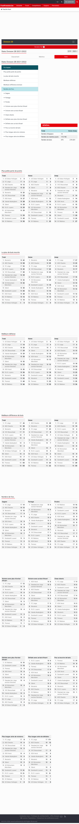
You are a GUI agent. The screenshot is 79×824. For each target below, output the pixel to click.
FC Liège (8, 182)
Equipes (46, 6)
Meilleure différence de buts (12, 85)
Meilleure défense (9, 80)
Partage (6, 98)
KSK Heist (8, 198)
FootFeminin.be (7, 6)
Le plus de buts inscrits (11, 76)
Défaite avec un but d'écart (13, 123)
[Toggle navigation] (73, 42)
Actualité (19, 6)
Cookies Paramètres (28, 818)
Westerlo (8, 192)
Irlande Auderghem (11, 201)
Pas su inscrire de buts (11, 128)
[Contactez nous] (61, 816)
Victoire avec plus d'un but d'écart (15, 106)
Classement (15, 57)
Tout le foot (6, 9)
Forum (27, 6)
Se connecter (69, 2)
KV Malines (8, 221)
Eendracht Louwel (10, 218)
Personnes (55, 6)
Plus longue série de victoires (14, 132)
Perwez (7, 215)
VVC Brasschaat (10, 195)
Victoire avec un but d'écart (13, 111)
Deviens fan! (39, 47)
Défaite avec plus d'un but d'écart (15, 119)
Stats (66, 57)
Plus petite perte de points (12, 72)
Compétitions (36, 6)
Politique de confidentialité (40, 816)
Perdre (6, 102)
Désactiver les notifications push (47, 818)
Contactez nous (25, 816)
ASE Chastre (9, 185)
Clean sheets (8, 115)
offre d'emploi (54, 816)
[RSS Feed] (65, 816)
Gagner (6, 93)
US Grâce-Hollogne (11, 179)
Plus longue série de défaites (14, 136)
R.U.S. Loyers (9, 207)
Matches (42, 57)
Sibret (7, 204)
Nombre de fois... (9, 89)
